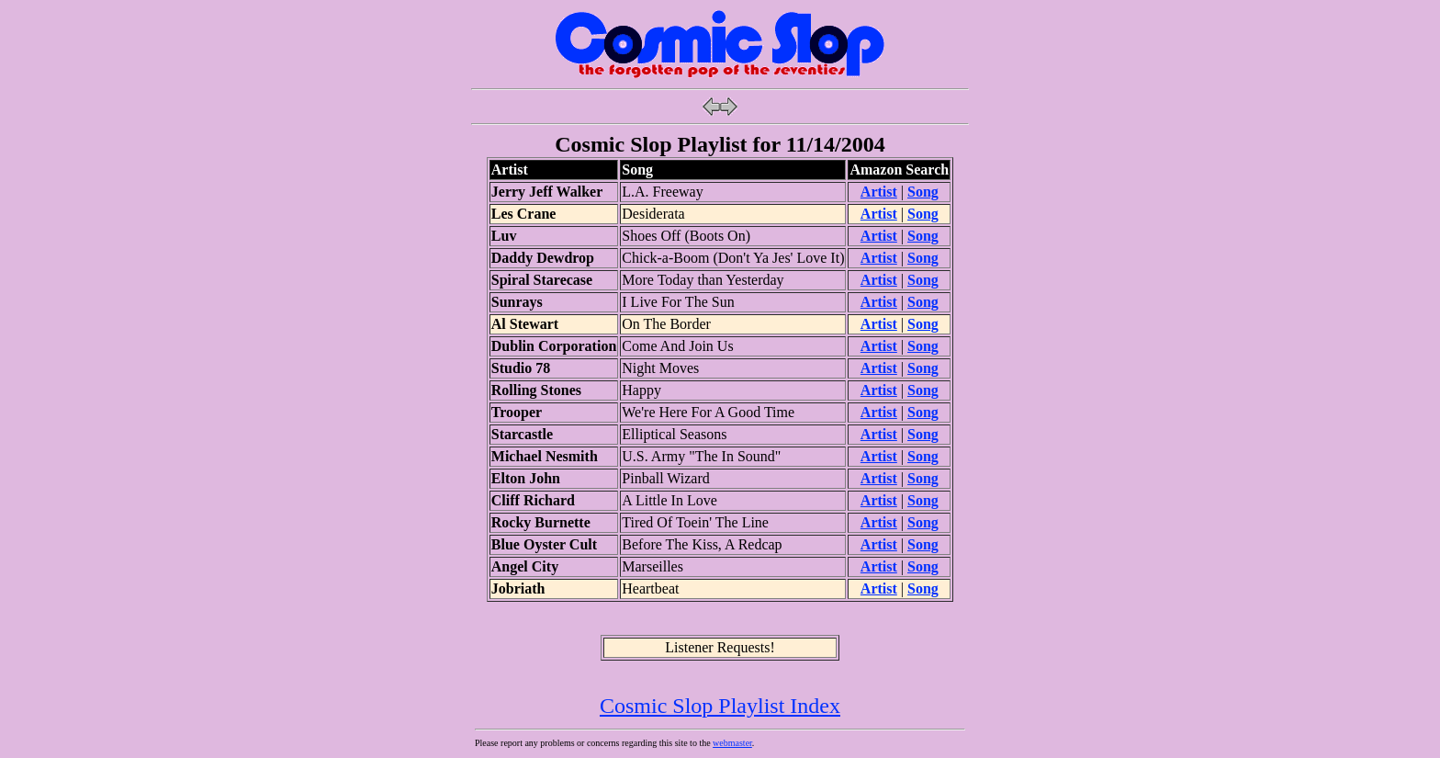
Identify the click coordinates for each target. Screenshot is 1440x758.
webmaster (732, 743)
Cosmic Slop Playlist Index (720, 706)
